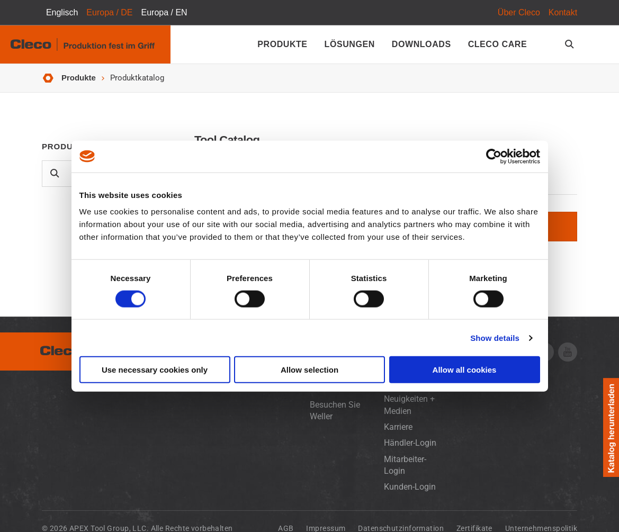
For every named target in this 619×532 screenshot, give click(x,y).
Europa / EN (164, 12)
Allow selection (309, 369)
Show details (494, 337)
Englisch (62, 12)
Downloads (421, 44)
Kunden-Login (410, 487)
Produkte (282, 44)
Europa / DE (109, 12)
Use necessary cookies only (155, 369)
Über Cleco (519, 12)
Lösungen (350, 44)
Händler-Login (410, 443)
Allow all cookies (465, 369)
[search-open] (571, 44)
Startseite (48, 78)
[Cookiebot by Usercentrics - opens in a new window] (493, 156)
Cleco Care (497, 44)
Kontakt (563, 12)
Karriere (398, 427)
